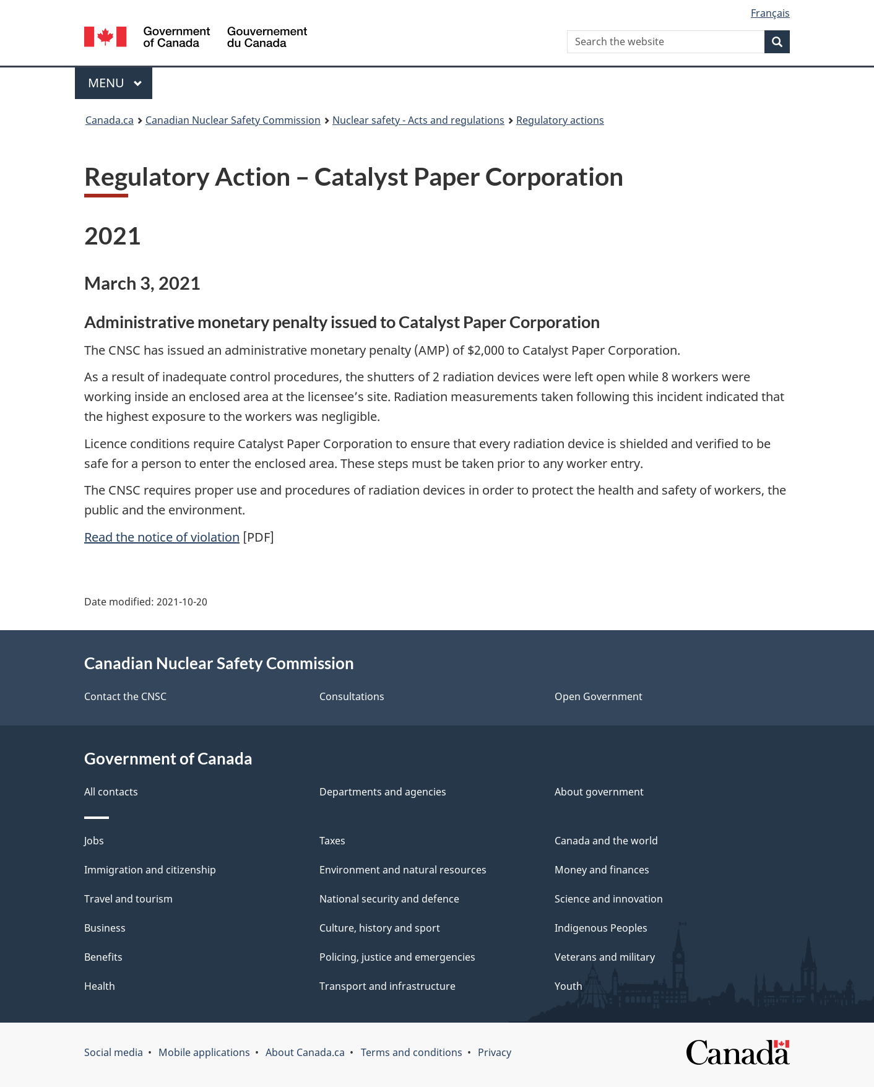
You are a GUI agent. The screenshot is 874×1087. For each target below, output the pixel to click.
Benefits (103, 957)
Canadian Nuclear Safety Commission (233, 120)
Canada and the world (606, 840)
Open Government (599, 696)
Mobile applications (204, 1052)
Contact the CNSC (125, 696)
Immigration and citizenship (150, 870)
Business (105, 928)
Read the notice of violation (162, 537)
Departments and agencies (382, 792)
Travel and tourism (128, 899)
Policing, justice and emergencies (397, 957)
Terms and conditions (411, 1052)
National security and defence (389, 899)
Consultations (351, 696)
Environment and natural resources (403, 870)
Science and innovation (609, 899)
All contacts (111, 792)
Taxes (332, 840)
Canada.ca (109, 120)
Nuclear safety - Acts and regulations (418, 120)
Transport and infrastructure (387, 986)
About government (599, 792)
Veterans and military (605, 957)
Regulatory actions (560, 120)
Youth (568, 986)
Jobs (94, 840)
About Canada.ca (305, 1052)
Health (99, 986)
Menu (115, 82)
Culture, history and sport (379, 928)
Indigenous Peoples (601, 928)
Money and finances (602, 870)
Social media (113, 1052)
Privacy (494, 1052)
